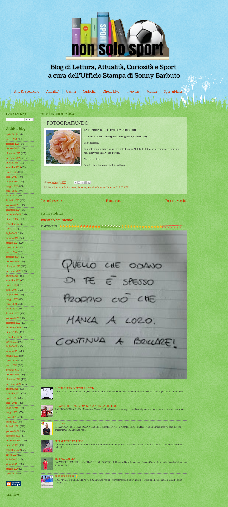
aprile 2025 (11, 191)
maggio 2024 (12, 243)
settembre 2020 (13, 450)
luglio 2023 (11, 290)
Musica (152, 91)
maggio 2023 (12, 299)
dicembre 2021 (13, 379)
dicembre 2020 (13, 436)
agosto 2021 (12, 398)
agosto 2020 (12, 454)
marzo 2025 (11, 195)
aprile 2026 (11, 134)
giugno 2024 (12, 238)
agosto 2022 (12, 341)
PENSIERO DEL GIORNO (57, 220)
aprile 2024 (11, 247)
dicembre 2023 (13, 266)
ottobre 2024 (12, 219)
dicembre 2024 (13, 209)
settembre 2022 (13, 337)
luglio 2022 (11, 346)
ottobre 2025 (12, 162)
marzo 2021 (11, 421)
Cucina (71, 91)
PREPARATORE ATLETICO (69, 441)
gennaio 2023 (12, 318)
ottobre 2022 (12, 332)
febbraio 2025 (12, 200)
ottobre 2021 (12, 389)
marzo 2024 (11, 252)
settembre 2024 (13, 224)
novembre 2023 (13, 271)
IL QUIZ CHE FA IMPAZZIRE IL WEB (74, 388)
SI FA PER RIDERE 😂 (66, 476)
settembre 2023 (13, 280)
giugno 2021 (12, 407)
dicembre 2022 (13, 323)
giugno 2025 (12, 181)
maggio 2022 (12, 355)
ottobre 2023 (12, 275)
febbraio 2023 (12, 313)
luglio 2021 (11, 403)
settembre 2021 (13, 393)
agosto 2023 (12, 285)
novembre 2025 (13, 158)
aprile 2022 (11, 360)
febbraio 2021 (12, 426)
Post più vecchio (176, 200)
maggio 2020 (12, 469)
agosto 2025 (12, 172)
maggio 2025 (12, 186)
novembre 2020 (13, 440)
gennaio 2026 (12, 148)
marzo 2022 (11, 365)
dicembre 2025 (13, 153)
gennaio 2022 (12, 374)
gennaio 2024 (12, 261)
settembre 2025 (13, 167)
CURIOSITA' (122, 187)
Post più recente (51, 200)
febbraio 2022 (12, 370)
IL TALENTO (61, 423)
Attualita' (52, 91)
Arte (56, 187)
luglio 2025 (11, 177)
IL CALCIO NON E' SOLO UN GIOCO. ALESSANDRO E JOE (86, 406)
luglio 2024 (11, 233)
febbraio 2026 (12, 144)
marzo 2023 (11, 308)
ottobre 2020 (12, 445)
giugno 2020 (12, 464)
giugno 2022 (12, 351)
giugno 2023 (12, 294)
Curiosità (89, 91)
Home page (113, 200)
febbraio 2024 (12, 257)
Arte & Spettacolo (26, 91)
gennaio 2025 (12, 205)
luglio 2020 (11, 459)
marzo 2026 (11, 139)
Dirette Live (111, 91)
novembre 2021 (13, 384)
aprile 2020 (11, 473)
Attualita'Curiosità (96, 187)
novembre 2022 (13, 327)
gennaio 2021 (12, 431)
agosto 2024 (12, 228)
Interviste (133, 91)
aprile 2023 (11, 304)
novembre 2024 (13, 214)
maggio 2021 (12, 412)
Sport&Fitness (174, 91)
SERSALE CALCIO (65, 458)
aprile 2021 (11, 417)
